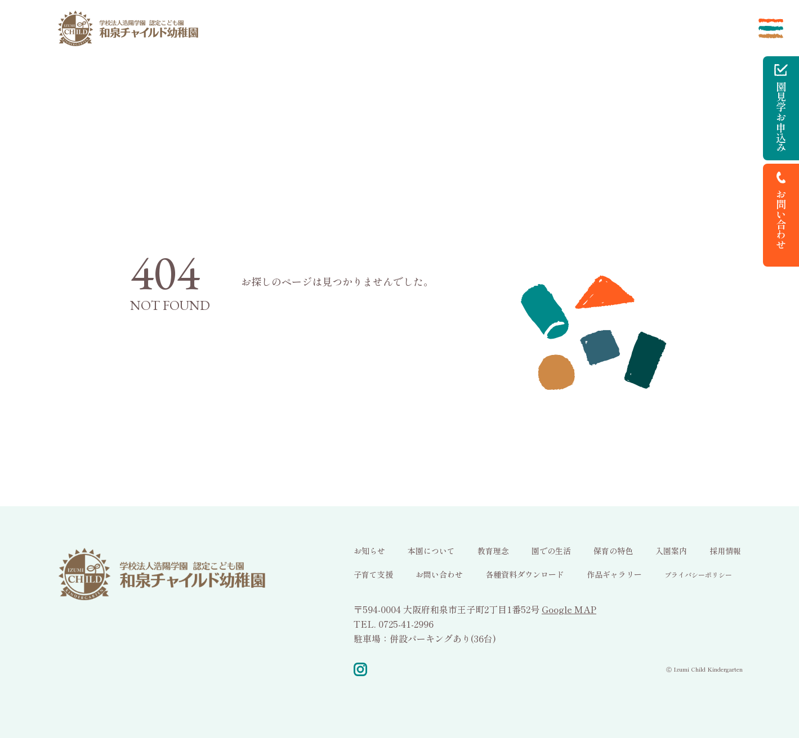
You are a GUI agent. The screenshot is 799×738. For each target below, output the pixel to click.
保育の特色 (613, 550)
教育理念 (493, 550)
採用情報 (725, 550)
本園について (431, 550)
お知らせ (369, 550)
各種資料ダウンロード (524, 574)
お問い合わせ (439, 574)
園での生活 (551, 550)
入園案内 (671, 550)
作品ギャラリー (614, 574)
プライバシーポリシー (698, 574)
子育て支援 (373, 574)
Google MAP (569, 609)
